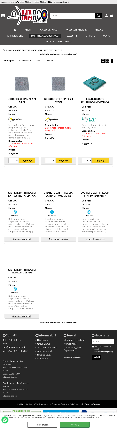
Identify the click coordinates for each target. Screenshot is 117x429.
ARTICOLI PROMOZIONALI (58, 41)
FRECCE (99, 30)
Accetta (75, 425)
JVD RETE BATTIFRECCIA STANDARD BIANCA (95, 194)
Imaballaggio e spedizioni (73, 349)
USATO (106, 36)
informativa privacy (105, 352)
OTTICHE (90, 36)
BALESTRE (72, 36)
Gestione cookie (45, 351)
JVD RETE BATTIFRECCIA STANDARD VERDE (22, 271)
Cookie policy (93, 417)
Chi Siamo (42, 340)
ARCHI (28, 30)
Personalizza (42, 425)
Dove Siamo (43, 344)
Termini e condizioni (75, 340)
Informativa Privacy (47, 347)
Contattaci (42, 358)
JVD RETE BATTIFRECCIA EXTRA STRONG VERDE (58, 194)
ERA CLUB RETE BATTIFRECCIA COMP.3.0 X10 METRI (95, 102)
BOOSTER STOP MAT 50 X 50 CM (58, 100)
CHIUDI (115, 415)
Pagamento (71, 344)
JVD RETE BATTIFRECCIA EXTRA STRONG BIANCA (22, 194)
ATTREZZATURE (15, 36)
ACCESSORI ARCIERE (76, 30)
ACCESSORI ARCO (48, 30)
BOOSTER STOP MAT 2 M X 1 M (22, 100)
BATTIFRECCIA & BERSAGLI (44, 36)
